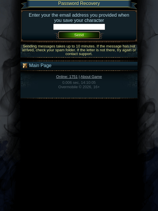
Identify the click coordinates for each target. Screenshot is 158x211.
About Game (91, 76)
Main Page (36, 66)
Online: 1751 (67, 76)
